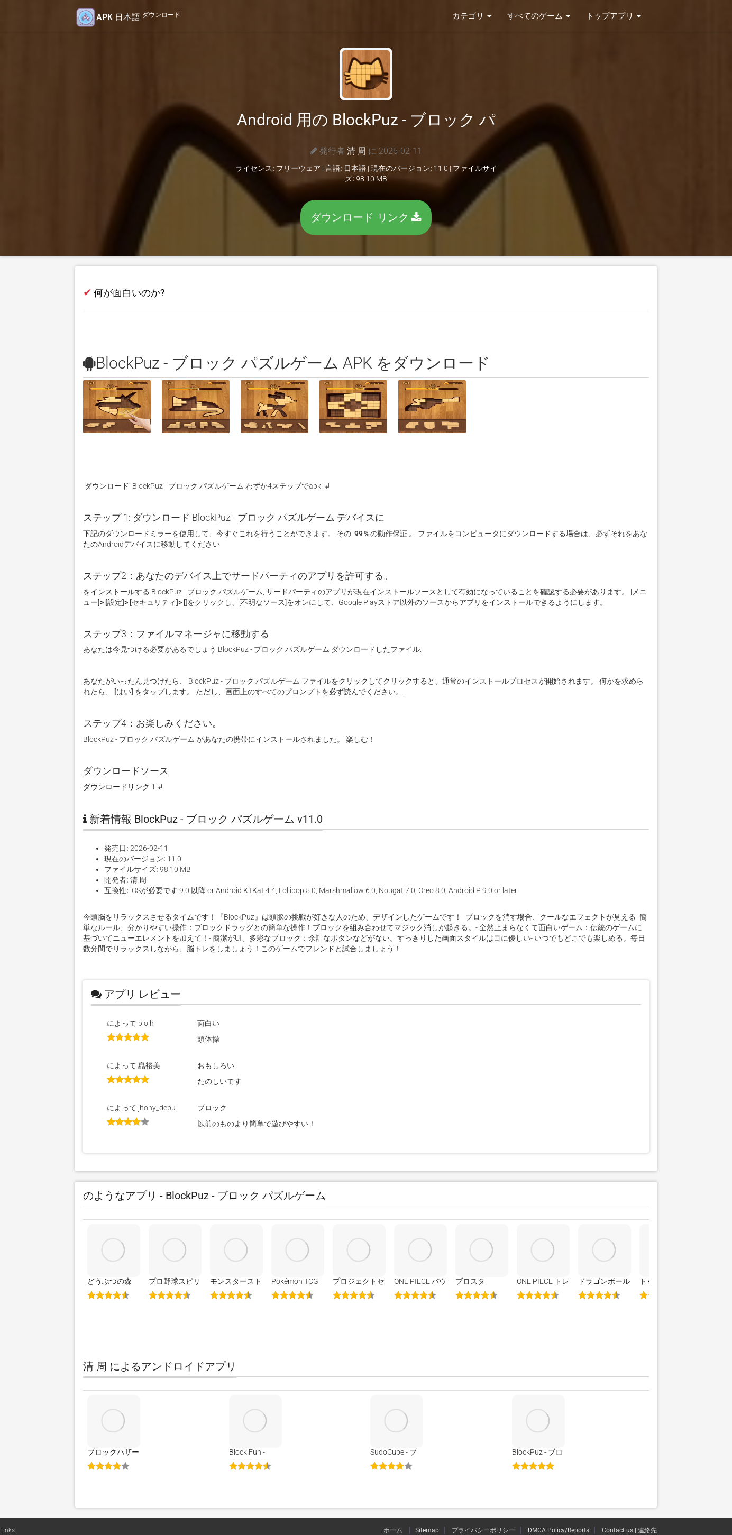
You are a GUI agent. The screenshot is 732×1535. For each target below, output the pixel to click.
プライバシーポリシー (483, 1530)
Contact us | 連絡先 (629, 1530)
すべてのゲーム (538, 16)
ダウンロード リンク (366, 217)
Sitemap (427, 1530)
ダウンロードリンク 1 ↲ (123, 787)
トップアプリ (613, 16)
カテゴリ (471, 16)
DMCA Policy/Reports (558, 1530)
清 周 (356, 151)
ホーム (393, 1530)
